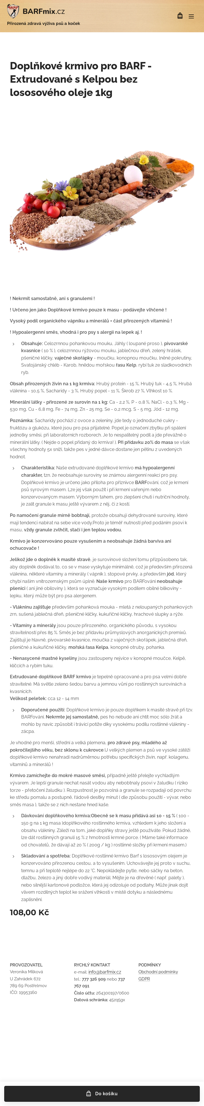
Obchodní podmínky (158, 972)
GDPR (144, 978)
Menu (191, 16)
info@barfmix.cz (104, 972)
